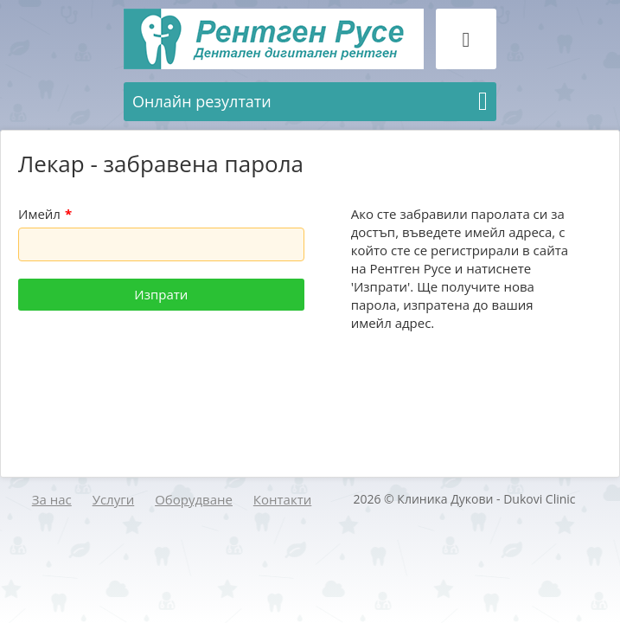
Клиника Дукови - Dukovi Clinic (486, 499)
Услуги (114, 499)
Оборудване (194, 499)
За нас (52, 499)
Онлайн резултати (310, 101)
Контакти (282, 499)
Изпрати (161, 294)
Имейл (45, 214)
